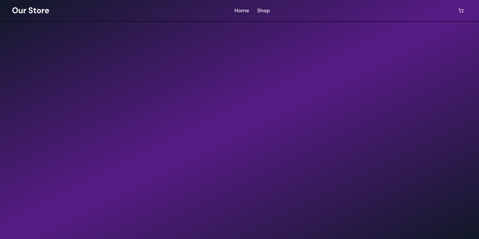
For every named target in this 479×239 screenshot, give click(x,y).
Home (242, 10)
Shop (263, 10)
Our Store (30, 10)
